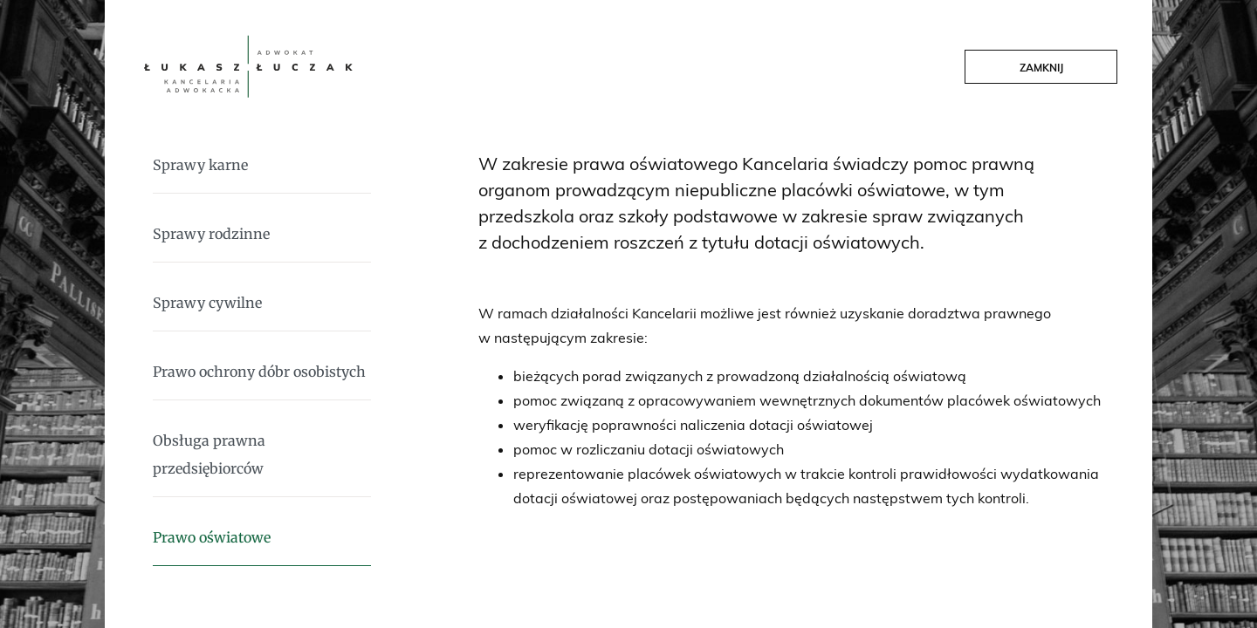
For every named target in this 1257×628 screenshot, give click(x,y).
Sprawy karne (200, 165)
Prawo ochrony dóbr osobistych (259, 371)
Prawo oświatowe (212, 537)
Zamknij (1041, 67)
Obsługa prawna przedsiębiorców (209, 454)
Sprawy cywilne (207, 302)
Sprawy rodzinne (211, 233)
